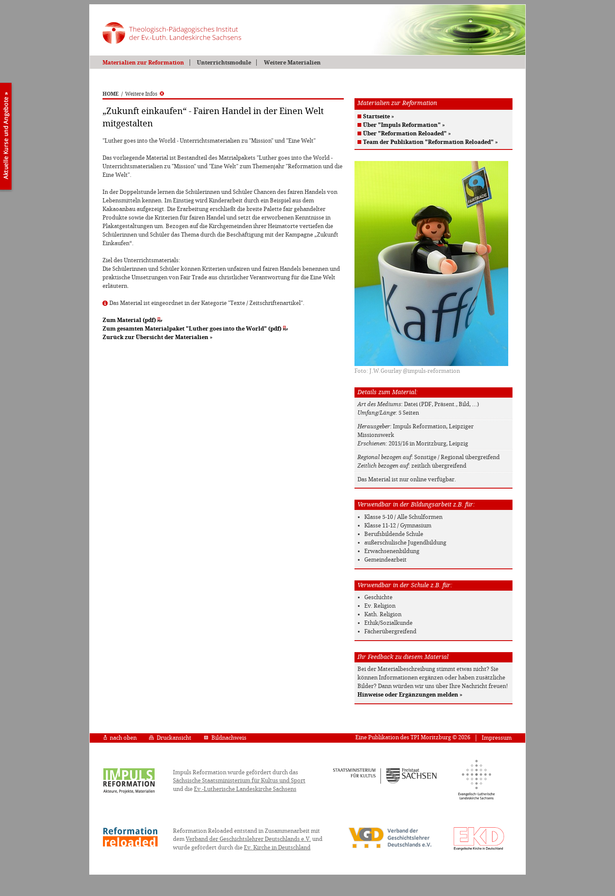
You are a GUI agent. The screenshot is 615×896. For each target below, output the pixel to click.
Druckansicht (170, 738)
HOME (110, 94)
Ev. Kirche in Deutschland (277, 847)
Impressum (497, 738)
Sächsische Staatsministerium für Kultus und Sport (239, 780)
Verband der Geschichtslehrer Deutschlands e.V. (248, 839)
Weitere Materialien (292, 62)
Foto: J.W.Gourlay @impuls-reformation (407, 371)
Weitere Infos (144, 94)
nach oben (120, 738)
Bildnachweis (225, 738)
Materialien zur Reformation (143, 62)
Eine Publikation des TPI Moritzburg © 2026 (412, 737)
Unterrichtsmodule (224, 62)
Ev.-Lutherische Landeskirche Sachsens (245, 789)
